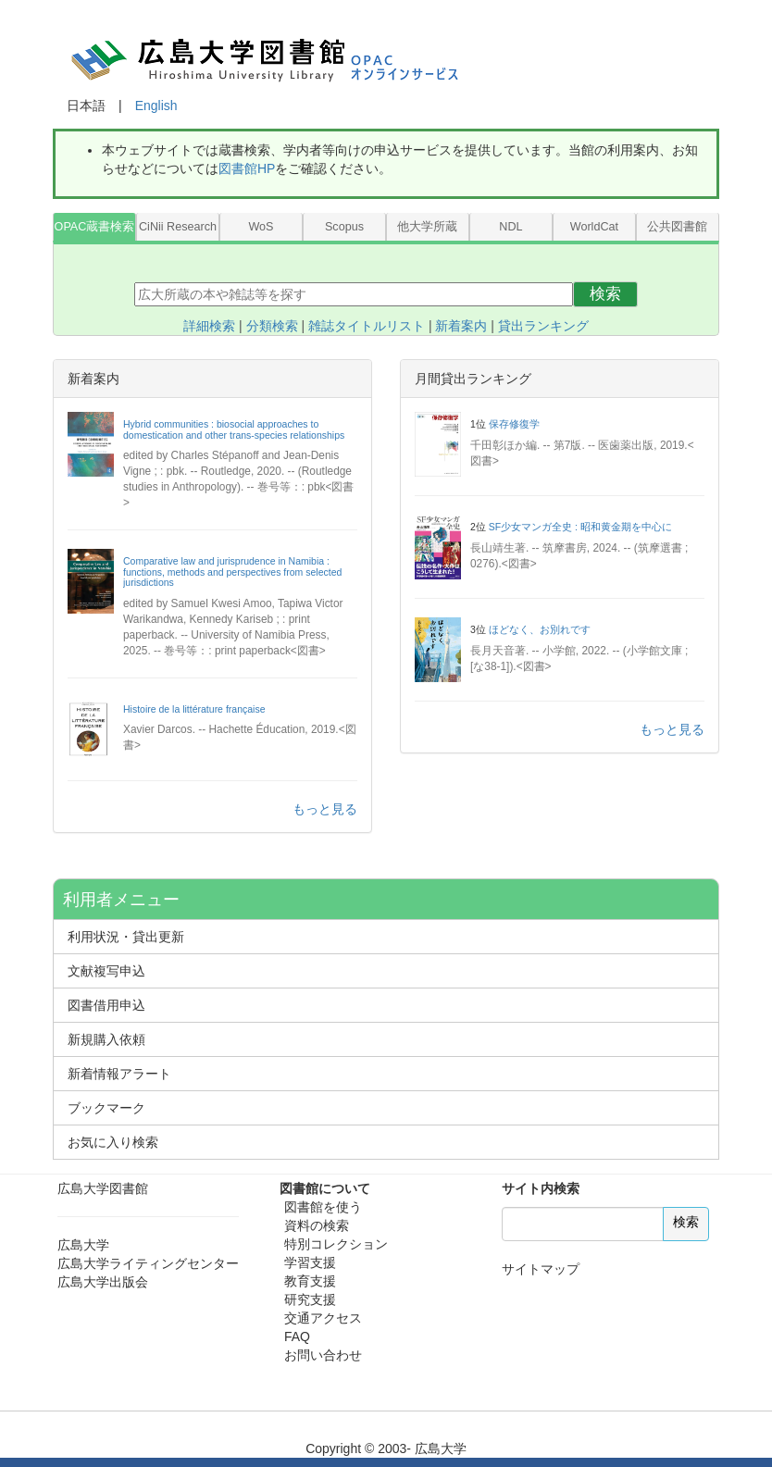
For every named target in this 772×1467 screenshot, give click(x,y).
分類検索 (272, 325)
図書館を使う (323, 1207)
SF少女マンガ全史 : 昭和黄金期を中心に (580, 526)
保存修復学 (514, 423)
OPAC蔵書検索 (95, 226)
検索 (605, 294)
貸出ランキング (543, 325)
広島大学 (83, 1244)
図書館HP (246, 168)
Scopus (344, 226)
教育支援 (310, 1281)
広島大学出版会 (102, 1281)
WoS (260, 226)
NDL (510, 226)
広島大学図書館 (102, 1188)
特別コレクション (336, 1244)
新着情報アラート (119, 1073)
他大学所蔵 (427, 226)
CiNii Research (178, 226)
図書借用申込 (106, 1005)
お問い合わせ (323, 1355)
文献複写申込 (106, 970)
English (156, 105)
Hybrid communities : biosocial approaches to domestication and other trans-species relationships (233, 429)
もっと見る (325, 809)
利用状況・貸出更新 (126, 936)
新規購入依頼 (106, 1039)
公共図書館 (677, 226)
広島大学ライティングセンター (148, 1263)
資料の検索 (316, 1225)
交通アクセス (323, 1318)
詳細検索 (209, 325)
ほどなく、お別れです (540, 629)
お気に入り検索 (113, 1142)
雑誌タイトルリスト (366, 325)
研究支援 (310, 1299)
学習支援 (310, 1262)
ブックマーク (106, 1107)
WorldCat (594, 226)
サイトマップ (540, 1269)
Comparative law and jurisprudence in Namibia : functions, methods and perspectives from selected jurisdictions (232, 571)
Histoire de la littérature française (194, 709)
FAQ (297, 1336)
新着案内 (461, 325)
